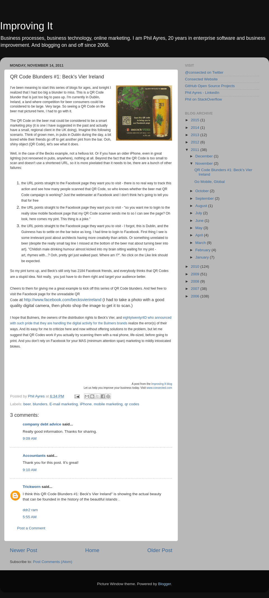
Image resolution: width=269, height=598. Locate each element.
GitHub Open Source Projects (210, 86)
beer (27, 404)
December (204, 156)
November (204, 163)
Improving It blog (161, 383)
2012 (195, 142)
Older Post (159, 550)
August (201, 206)
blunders (40, 404)
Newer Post (23, 550)
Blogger (164, 584)
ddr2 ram (30, 510)
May (199, 228)
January (202, 257)
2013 (195, 135)
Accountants (34, 455)
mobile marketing (108, 404)
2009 (195, 274)
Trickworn (32, 487)
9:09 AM (30, 438)
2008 (195, 281)
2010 (195, 266)
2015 (195, 120)
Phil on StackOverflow (203, 99)
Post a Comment (31, 528)
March (201, 243)
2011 (195, 150)
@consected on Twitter (204, 72)
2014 (195, 127)
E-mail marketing (63, 404)
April (199, 235)
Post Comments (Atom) (52, 562)
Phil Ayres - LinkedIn (202, 92)
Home (92, 550)
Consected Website (201, 79)
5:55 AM (30, 517)
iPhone (86, 404)
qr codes (132, 404)
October (202, 191)
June (200, 220)
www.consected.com (159, 387)
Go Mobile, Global (209, 182)
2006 (195, 296)
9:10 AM (30, 470)
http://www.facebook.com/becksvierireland (62, 299)
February (203, 250)
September (205, 198)
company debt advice (42, 424)
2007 (195, 289)
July (199, 213)
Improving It (26, 26)
